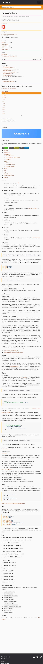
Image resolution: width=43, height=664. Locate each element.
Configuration (7, 154)
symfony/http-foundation (9, 72)
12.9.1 (3, 113)
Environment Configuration (13, 157)
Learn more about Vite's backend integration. (13, 503)
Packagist (5, 2)
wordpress (6, 88)
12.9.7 (3, 101)
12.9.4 (3, 107)
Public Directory (10, 156)
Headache (4, 454)
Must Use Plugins (10, 164)
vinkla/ (5, 12)
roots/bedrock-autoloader (9, 69)
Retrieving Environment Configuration (13, 352)
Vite (2, 487)
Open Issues (5, 49)
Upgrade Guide (8, 174)
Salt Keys (8, 159)
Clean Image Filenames (8, 469)
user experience (36, 237)
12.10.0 (4, 97)
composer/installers (8, 67)
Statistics (3, 661)
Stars (3, 47)
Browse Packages (5, 663)
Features (6, 150)
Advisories (4, 54)
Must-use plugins (6, 412)
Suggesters (4, 46)
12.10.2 (4, 93)
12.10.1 (4, 95)
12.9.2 (3, 111)
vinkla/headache (7, 73)
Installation (7, 152)
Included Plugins (10, 166)
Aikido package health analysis (9, 56)
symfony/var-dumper (8, 81)
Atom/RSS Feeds (4, 658)
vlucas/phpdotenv (7, 75)
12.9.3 (3, 109)
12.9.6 (3, 103)
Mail (5, 170)
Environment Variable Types (11, 350)
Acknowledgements (9, 175)
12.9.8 (3, 99)
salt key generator (14, 366)
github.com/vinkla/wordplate (9, 34)
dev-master (5, 91)
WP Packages (9, 163)
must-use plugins (32, 208)
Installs (3, 42)
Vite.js (5, 168)
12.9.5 (3, 105)
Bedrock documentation (8, 449)
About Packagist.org (5, 656)
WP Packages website (34, 408)
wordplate (13, 88)
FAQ (5, 172)
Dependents (5, 44)
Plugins (6, 161)
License (6, 177)
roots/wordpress (7, 70)
